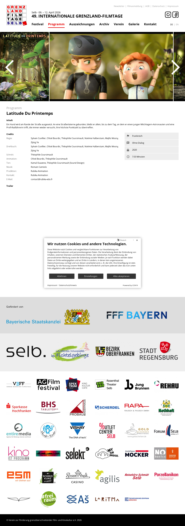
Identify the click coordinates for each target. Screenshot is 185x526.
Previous (9, 67)
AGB (147, 6)
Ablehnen (61, 276)
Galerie (133, 24)
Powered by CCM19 (130, 285)
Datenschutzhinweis (68, 285)
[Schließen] (137, 240)
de (171, 24)
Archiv (104, 24)
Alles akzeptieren (121, 276)
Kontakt (150, 24)
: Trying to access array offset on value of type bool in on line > (48, 305)
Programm (56, 24)
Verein (119, 24)
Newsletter (119, 6)
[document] (92, 257)
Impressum (173, 6)
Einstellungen (90, 276)
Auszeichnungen (82, 24)
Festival (37, 24)
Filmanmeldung (134, 6)
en (177, 24)
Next (175, 67)
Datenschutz (158, 6)
